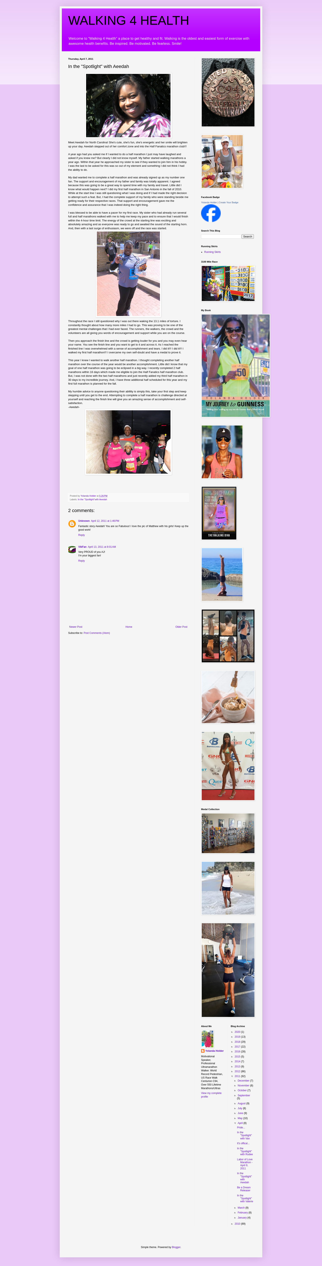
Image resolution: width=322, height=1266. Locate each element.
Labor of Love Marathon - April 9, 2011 (244, 1164)
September (244, 1095)
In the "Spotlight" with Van (244, 1135)
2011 (238, 1076)
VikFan (82, 546)
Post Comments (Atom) (97, 633)
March (241, 1207)
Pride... (241, 1127)
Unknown (84, 520)
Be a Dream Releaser (243, 1189)
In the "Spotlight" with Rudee (245, 1151)
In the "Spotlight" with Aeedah (244, 1178)
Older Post (181, 626)
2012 (238, 1071)
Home (129, 626)
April (240, 1123)
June (241, 1113)
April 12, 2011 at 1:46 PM (105, 520)
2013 (238, 1066)
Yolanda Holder (209, 202)
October (242, 1090)
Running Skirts (212, 252)
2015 (238, 1056)
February (243, 1212)
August (242, 1103)
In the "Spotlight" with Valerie (245, 1198)
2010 (238, 1223)
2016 (238, 1051)
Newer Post (75, 626)
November (244, 1085)
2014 (238, 1061)
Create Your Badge (228, 202)
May (240, 1118)
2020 (238, 1031)
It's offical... (243, 1143)
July (240, 1108)
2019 (238, 1036)
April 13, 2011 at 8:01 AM (102, 546)
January (242, 1217)
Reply (81, 535)
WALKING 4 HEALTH (128, 20)
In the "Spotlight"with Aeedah (92, 499)
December (244, 1080)
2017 (238, 1046)
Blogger (176, 1247)
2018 (238, 1041)
